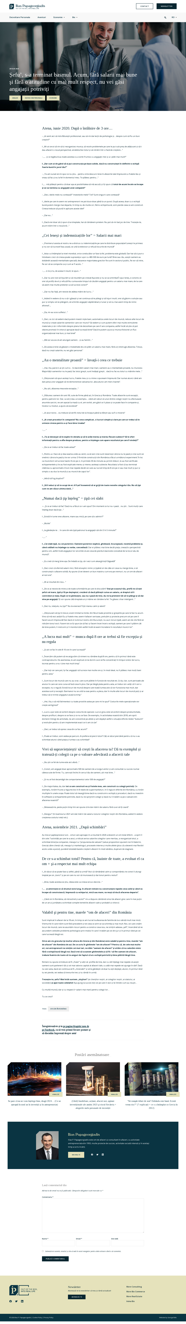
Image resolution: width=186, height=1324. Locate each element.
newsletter (166, 8)
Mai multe (76, 1157)
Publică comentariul (55, 1261)
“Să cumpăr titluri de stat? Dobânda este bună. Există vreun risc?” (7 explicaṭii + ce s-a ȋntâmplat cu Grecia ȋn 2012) (151, 1107)
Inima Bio (130, 1303)
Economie (53, 101)
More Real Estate (134, 1299)
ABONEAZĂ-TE (77, 1300)
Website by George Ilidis (168, 1320)
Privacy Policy (48, 1320)
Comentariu (47, 1200)
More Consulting (134, 1289)
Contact (144, 8)
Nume (45, 1241)
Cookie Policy (37, 1320)
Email (79, 1241)
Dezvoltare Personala (33, 101)
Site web (114, 1241)
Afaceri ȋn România (58, 1012)
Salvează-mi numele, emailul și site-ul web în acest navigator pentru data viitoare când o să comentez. (83, 1254)
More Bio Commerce (135, 1294)
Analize (15, 101)
